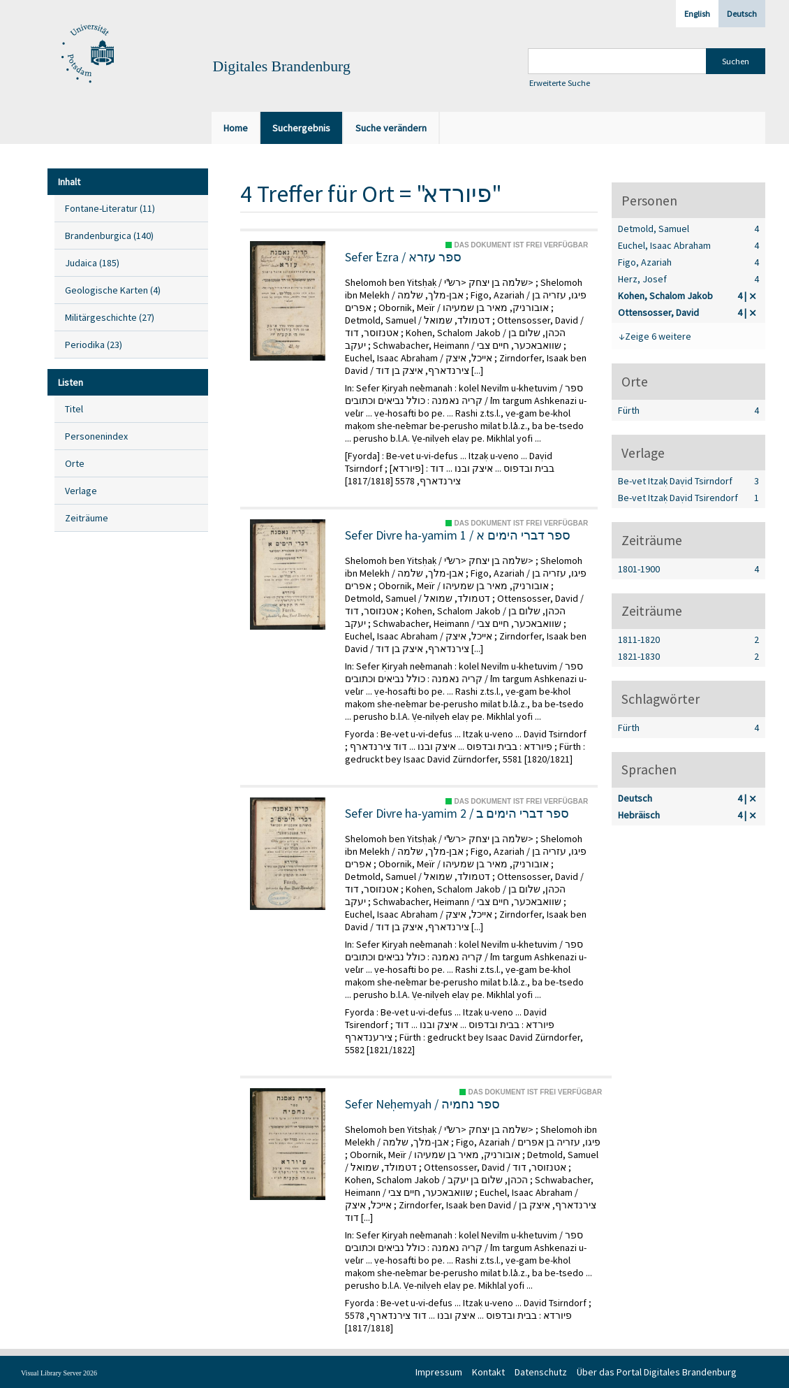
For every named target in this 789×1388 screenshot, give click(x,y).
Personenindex (96, 436)
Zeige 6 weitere (658, 336)
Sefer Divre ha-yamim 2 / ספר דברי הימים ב (457, 813)
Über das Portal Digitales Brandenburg (657, 1372)
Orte (74, 463)
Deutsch (742, 13)
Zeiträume (86, 518)
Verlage (81, 490)
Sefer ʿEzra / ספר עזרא (403, 257)
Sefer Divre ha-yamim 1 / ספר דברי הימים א (457, 535)
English (697, 13)
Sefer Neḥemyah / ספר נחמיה (422, 1104)
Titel (74, 409)
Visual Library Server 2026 (59, 1373)
